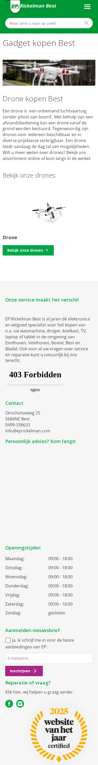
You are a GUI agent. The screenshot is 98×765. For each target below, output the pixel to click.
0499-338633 (17, 425)
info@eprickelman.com (27, 431)
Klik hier (13, 692)
